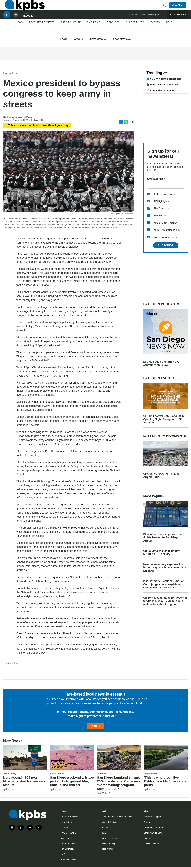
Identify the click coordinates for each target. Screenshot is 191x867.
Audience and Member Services (117, 817)
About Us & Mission (70, 817)
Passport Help (108, 843)
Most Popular (154, 496)
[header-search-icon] (165, 8)
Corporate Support (152, 817)
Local (64, 39)
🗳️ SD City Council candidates (163, 78)
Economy (101, 773)
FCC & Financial (68, 833)
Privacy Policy (67, 849)
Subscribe (166, 245)
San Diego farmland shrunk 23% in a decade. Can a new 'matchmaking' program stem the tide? (118, 783)
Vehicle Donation (151, 843)
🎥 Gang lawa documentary (162, 84)
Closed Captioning (110, 822)
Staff (63, 854)
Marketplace (154, 21)
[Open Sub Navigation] (25, 31)
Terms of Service (68, 859)
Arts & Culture (71, 31)
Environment (150, 773)
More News (13, 740)
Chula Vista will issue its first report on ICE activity (161, 552)
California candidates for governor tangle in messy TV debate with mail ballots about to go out (165, 601)
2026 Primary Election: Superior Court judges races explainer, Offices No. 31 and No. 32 (163, 584)
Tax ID (147, 838)
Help (169, 31)
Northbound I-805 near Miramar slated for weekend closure (24, 781)
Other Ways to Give (153, 833)
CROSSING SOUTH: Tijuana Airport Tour (161, 475)
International (98, 39)
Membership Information (155, 827)
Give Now (179, 8)
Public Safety (9, 773)
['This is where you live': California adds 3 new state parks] (166, 757)
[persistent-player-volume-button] (15, 21)
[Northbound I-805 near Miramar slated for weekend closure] (25, 757)
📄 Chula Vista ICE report (160, 90)
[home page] (23, 7)
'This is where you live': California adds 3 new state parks (165, 781)
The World (28, 23)
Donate (95, 726)
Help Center (107, 849)
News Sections (122, 39)
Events (155, 31)
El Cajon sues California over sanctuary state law (161, 363)
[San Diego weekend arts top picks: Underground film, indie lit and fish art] (72, 757)
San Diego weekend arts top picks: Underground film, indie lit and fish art (72, 781)
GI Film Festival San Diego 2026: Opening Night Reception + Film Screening (164, 419)
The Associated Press (20, 117)
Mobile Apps (66, 838)
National (79, 39)
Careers (64, 827)
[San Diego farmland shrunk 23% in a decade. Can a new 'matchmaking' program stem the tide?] (119, 757)
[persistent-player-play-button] (6, 21)
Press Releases (68, 843)
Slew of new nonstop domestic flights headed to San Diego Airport (162, 537)
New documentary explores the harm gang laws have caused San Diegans (164, 567)
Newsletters (66, 822)
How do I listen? (109, 838)
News (19, 31)
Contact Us (107, 827)
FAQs (104, 833)
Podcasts (113, 31)
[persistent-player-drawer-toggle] (177, 22)
